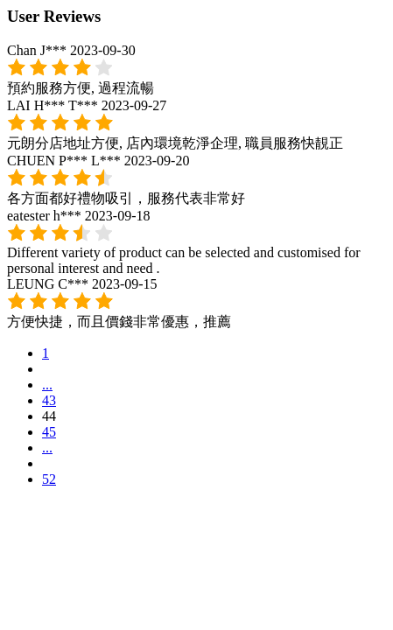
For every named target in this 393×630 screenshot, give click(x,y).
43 (49, 400)
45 (49, 431)
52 (49, 479)
